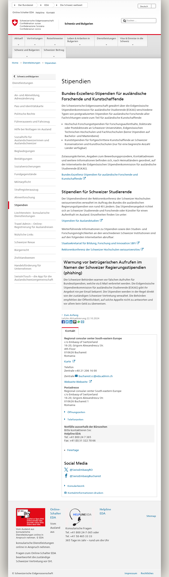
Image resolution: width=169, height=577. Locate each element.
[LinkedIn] (71, 321)
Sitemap (151, 515)
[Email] (82, 321)
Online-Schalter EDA (55, 513)
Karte (69, 361)
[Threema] (75, 321)
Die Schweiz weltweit (71, 5)
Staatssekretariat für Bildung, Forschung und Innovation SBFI (100, 243)
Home (15, 63)
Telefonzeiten (75, 419)
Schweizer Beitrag (54, 53)
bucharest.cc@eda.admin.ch (96, 376)
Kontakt (68, 330)
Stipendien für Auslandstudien (82, 220)
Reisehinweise (55, 42)
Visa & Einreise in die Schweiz (132, 42)
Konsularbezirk (75, 485)
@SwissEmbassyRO (81, 469)
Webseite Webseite (78, 381)
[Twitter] (67, 321)
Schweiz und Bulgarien (26, 53)
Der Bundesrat (25, 5)
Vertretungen (35, 42)
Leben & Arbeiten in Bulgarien (79, 42)
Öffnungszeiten (76, 412)
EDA (46, 5)
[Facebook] (63, 321)
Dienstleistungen (106, 42)
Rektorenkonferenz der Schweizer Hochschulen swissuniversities (102, 249)
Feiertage (73, 450)
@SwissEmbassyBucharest (85, 476)
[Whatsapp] (79, 321)
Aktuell (18, 42)
